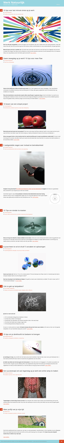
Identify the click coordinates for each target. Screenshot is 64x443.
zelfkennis (30, 290)
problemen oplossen (15, 107)
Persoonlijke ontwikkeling (9, 288)
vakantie (19, 14)
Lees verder (16, 139)
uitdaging (23, 290)
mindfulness (16, 338)
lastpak (20, 290)
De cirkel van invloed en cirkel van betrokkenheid (28, 189)
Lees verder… (33, 53)
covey (22, 149)
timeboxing (23, 214)
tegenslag (26, 149)
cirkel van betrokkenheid (9, 149)
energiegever (11, 338)
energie (6, 413)
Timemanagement (8, 12)
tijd (16, 14)
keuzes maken (7, 214)
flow (5, 62)
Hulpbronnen (7, 411)
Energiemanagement (8, 60)
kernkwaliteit (15, 290)
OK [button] (61, 441)
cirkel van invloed (17, 149)
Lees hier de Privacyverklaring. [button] (40, 441)
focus (7, 62)
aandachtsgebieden (8, 250)
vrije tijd (23, 413)
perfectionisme (7, 107)
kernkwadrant (10, 290)
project (20, 107)
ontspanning (21, 338)
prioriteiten (19, 214)
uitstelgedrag (26, 107)
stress (15, 14)
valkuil (27, 290)
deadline (6, 14)
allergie (6, 290)
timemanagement (29, 214)
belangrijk (14, 250)
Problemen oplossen (8, 147)
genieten (15, 413)
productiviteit (10, 14)
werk (22, 14)
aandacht (6, 338)
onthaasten (19, 413)
